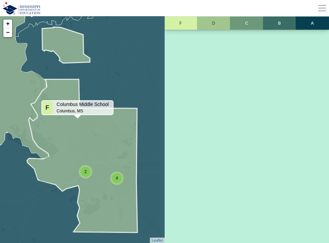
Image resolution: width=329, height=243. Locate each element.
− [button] (8, 33)
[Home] (21, 8)
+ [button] (8, 24)
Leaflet (157, 240)
